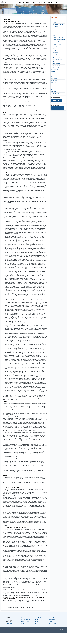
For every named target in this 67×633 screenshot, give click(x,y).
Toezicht (50, 621)
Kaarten (53, 71)
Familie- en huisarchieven (58, 37)
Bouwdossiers (54, 78)
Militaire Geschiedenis (57, 44)
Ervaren (33, 2)
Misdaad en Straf (56, 46)
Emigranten (53, 91)
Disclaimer (4, 630)
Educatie (36, 619)
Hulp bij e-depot (52, 617)
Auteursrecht (38, 630)
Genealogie (53, 74)
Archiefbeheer (52, 619)
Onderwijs (55, 50)
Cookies (9, 630)
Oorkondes (55, 52)
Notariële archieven (57, 48)
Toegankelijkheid (27, 630)
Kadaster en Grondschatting (59, 39)
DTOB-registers (56, 31)
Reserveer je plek (55, 67)
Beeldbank (53, 76)
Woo (33, 630)
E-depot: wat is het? (57, 33)
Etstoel (54, 35)
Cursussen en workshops (57, 63)
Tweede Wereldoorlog (57, 57)
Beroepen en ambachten (58, 24)
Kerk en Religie (56, 41)
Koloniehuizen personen (56, 84)
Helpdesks (54, 61)
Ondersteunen (42, 2)
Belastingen (55, 22)
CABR (54, 30)
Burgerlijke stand (56, 28)
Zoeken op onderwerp (56, 21)
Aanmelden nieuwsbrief (57, 108)
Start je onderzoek (55, 17)
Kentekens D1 (54, 87)
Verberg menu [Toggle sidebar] (62, 15)
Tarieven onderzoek (55, 93)
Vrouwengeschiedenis (57, 59)
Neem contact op (10, 623)
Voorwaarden (15, 630)
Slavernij (55, 54)
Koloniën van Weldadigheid (59, 43)
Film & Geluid (54, 80)
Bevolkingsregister (57, 26)
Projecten (37, 623)
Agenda (36, 621)
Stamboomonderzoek (57, 56)
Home (20, 2)
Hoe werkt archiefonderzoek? (58, 19)
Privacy (21, 630)
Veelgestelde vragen (56, 65)
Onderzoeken (26, 2)
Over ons (50, 2)
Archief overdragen (53, 623)
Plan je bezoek (24, 623)
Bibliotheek (53, 86)
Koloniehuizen (54, 82)
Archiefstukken (54, 69)
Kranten (53, 73)
